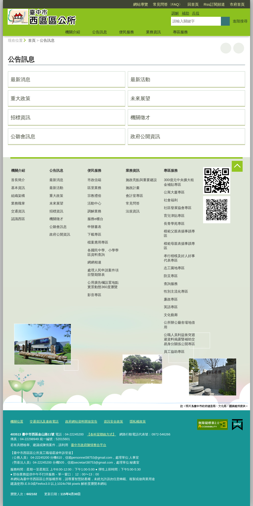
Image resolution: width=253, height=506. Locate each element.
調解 (175, 13)
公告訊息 (99, 32)
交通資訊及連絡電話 (44, 421)
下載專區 (94, 234)
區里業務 (94, 188)
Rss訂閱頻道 (214, 4)
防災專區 (171, 276)
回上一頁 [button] (238, 48)
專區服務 (180, 32)
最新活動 (140, 79)
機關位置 (16, 421)
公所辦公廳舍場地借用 (179, 324)
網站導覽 (140, 4)
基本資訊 (18, 188)
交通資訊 (18, 211)
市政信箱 (94, 180)
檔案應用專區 (97, 242)
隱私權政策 (138, 421)
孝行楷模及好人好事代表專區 (179, 258)
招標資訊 (20, 117)
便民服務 (126, 32)
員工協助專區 (174, 352)
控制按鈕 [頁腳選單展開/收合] (237, 166)
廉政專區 (171, 299)
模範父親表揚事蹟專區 (179, 233)
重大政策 (20, 98)
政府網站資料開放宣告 (81, 421)
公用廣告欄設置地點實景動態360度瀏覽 (103, 285)
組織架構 (18, 196)
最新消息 (20, 79)
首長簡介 (18, 180)
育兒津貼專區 (174, 216)
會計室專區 (134, 196)
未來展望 (140, 98)
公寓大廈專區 (174, 192)
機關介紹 (72, 32)
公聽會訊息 (23, 136)
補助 (185, 13)
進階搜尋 (240, 21)
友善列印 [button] (225, 48)
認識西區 (18, 219)
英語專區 (171, 307)
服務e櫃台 (95, 219)
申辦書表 (94, 227)
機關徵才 (140, 117)
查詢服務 (171, 284)
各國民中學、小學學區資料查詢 (103, 252)
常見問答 (133, 203)
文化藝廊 (171, 315)
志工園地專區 (174, 268)
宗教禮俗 (94, 196)
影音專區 (94, 295)
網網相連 (94, 262)
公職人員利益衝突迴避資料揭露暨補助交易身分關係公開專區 (179, 339)
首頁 (32, 40)
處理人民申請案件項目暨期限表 (103, 272)
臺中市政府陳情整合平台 (88, 445)
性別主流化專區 (176, 291)
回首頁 (193, 4)
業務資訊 (153, 32)
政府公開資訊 (145, 136)
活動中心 (94, 203)
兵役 (195, 13)
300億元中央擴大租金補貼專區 (179, 182)
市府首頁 (237, 4)
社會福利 (171, 200)
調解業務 (94, 211)
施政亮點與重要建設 (141, 180)
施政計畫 (133, 188)
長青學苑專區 (174, 223)
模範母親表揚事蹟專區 (179, 246)
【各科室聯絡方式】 (101, 434)
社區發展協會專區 (177, 208)
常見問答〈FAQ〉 (168, 4)
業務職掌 (18, 203)
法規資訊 (133, 211)
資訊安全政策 (113, 421)
